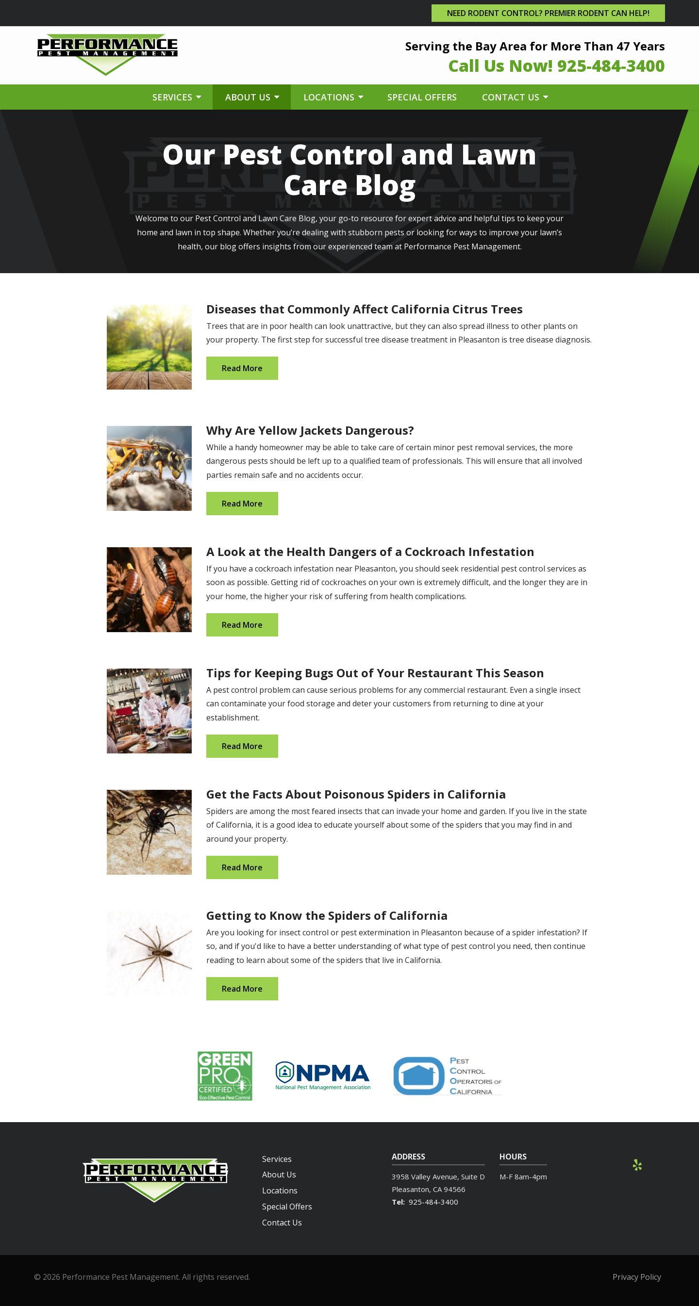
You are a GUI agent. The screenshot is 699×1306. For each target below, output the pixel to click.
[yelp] (637, 1164)
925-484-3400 (433, 1202)
